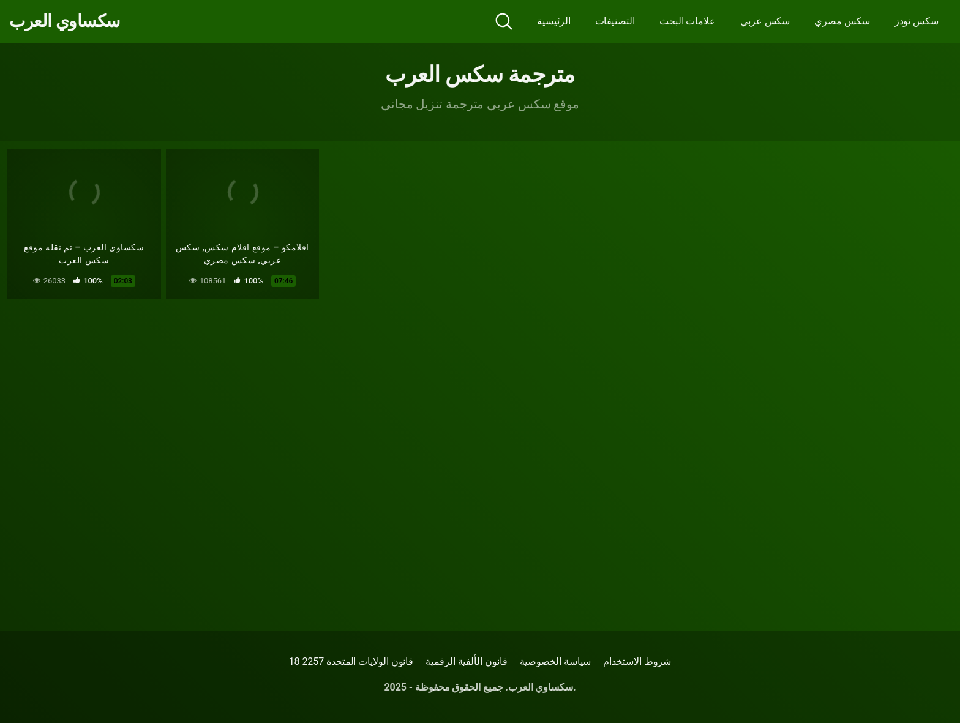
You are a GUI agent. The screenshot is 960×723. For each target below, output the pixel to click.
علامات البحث (687, 21)
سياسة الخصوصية (555, 661)
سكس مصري (841, 21)
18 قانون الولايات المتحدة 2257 (351, 661)
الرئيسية (553, 21)
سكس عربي (765, 21)
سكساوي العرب (64, 21)
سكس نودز (916, 21)
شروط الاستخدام (637, 661)
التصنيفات (615, 21)
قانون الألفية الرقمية (466, 661)
